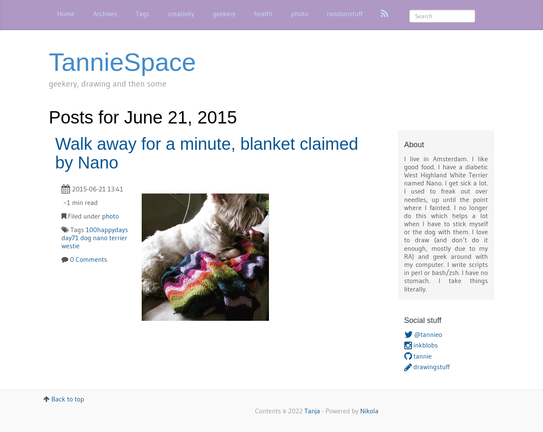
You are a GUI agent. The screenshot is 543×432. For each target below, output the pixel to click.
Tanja (312, 411)
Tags (142, 13)
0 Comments (88, 259)
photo (299, 13)
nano (100, 237)
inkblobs (421, 345)
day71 (70, 237)
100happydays (107, 229)
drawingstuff (427, 366)
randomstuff (344, 13)
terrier (118, 237)
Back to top (67, 399)
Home (65, 13)
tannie (418, 356)
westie (71, 245)
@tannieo (423, 334)
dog (85, 237)
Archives (105, 13)
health (263, 13)
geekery (224, 13)
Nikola (369, 411)
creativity (181, 13)
